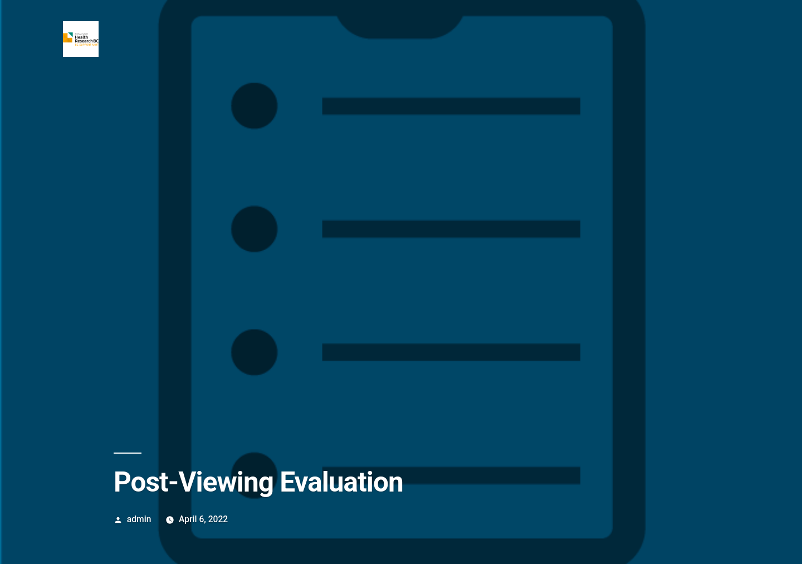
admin (139, 519)
